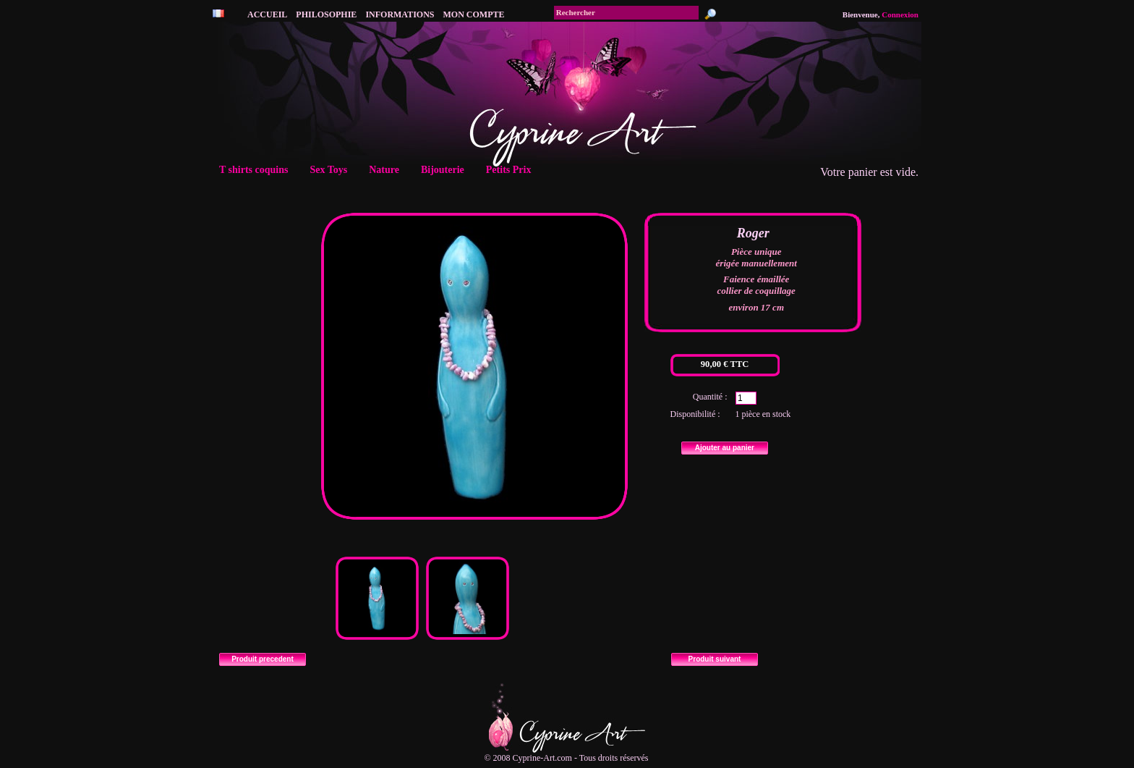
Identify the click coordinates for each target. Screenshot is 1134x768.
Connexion (900, 14)
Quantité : (710, 397)
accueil (267, 14)
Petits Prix (513, 169)
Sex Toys (333, 169)
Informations (399, 14)
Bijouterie (447, 169)
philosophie (326, 14)
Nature (388, 169)
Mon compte (474, 14)
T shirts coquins (258, 169)
